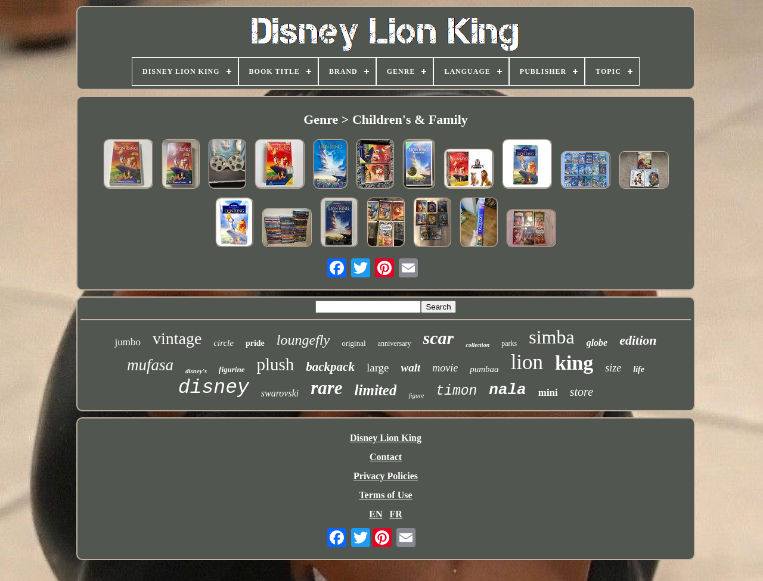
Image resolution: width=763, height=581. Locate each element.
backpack (330, 367)
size (613, 368)
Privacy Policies (385, 476)
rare (326, 387)
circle (223, 343)
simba (551, 337)
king (574, 363)
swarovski (280, 393)
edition (637, 340)
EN (375, 514)
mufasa (150, 365)
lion (527, 362)
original (353, 343)
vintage (177, 338)
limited (376, 390)
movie (445, 368)
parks (509, 343)
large (378, 367)
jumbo (127, 342)
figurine (231, 369)
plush (275, 364)
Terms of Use (385, 495)
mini (548, 392)
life (638, 369)
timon (456, 391)
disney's (196, 370)
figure (416, 395)
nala (507, 390)
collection (477, 345)
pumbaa (484, 369)
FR (395, 514)
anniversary (394, 343)
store (581, 391)
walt (411, 367)
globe (597, 343)
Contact (386, 457)
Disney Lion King (385, 438)
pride (255, 343)
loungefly (303, 340)
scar (438, 338)
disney (213, 388)
